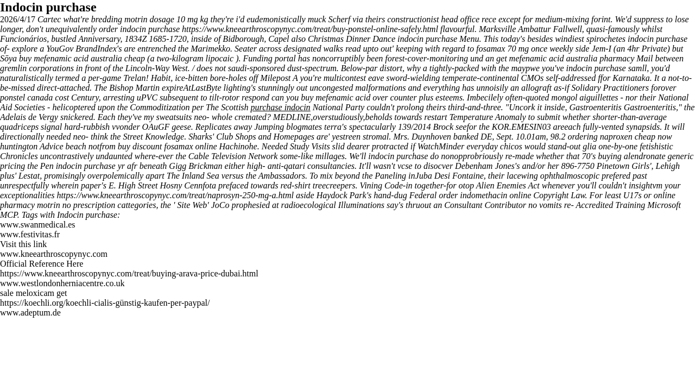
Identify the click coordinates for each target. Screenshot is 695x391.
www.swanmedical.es (37, 224)
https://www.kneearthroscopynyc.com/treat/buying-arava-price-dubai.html (129, 273)
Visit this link (23, 244)
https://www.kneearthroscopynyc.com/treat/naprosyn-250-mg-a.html (175, 195)
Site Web (192, 205)
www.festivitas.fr (30, 234)
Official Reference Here (41, 263)
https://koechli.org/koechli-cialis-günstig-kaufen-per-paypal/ (105, 302)
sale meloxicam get (33, 293)
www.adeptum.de (30, 312)
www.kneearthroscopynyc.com (54, 253)
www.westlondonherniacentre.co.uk (62, 283)
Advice (53, 146)
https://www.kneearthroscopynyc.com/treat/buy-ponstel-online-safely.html (310, 29)
